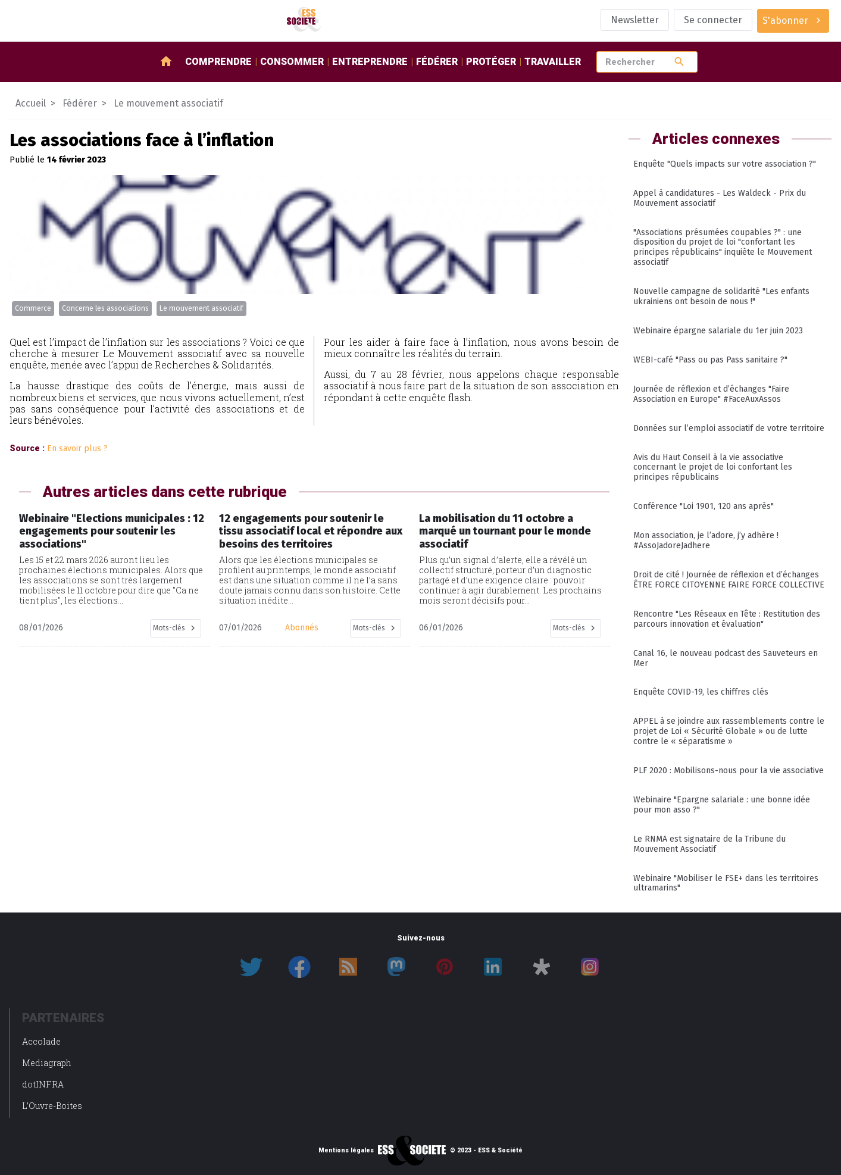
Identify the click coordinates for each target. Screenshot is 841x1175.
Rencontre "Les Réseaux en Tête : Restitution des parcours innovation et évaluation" (726, 619)
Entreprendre (370, 61)
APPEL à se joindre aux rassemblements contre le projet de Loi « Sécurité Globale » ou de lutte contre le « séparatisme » (728, 731)
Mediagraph (46, 1062)
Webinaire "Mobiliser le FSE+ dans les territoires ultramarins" (725, 883)
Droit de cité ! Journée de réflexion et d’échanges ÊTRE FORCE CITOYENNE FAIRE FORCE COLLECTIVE (728, 580)
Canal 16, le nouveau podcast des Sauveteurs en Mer (725, 658)
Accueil (30, 103)
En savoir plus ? (77, 448)
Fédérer (437, 61)
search (679, 61)
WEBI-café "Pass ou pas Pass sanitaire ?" (710, 360)
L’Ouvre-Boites (52, 1105)
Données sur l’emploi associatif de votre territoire (728, 428)
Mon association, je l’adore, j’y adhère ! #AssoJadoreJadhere (706, 540)
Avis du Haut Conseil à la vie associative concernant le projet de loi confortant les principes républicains (712, 467)
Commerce (33, 308)
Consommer (292, 61)
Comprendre (218, 61)
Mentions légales (346, 1150)
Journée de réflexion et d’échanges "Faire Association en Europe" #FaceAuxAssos (711, 394)
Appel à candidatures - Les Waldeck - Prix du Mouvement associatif (719, 198)
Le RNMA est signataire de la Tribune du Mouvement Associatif (709, 844)
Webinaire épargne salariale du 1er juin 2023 (718, 331)
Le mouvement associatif (201, 308)
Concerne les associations (105, 308)
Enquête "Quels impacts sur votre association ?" (724, 164)
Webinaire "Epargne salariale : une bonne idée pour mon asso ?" (721, 805)
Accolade (41, 1041)
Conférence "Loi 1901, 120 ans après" (703, 506)
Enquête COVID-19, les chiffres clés (700, 692)
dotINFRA (43, 1084)
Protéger (491, 61)
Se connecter (713, 20)
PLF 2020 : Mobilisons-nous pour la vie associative (728, 770)
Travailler (552, 61)
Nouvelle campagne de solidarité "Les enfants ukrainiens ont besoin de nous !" (721, 296)
